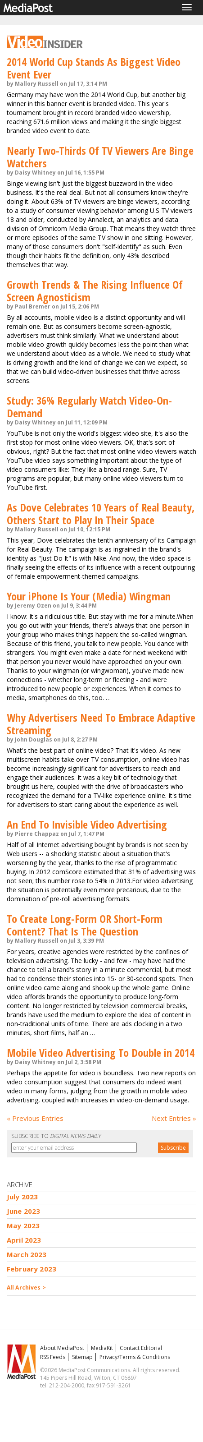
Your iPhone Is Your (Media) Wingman (89, 596)
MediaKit (102, 1348)
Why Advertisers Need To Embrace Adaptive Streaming (101, 723)
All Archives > (26, 1287)
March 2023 (27, 1254)
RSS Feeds (52, 1357)
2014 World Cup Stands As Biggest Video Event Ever (93, 68)
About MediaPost (62, 1348)
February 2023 (31, 1268)
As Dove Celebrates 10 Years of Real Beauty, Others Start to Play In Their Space (100, 513)
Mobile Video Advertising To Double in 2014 (100, 1052)
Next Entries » (174, 1118)
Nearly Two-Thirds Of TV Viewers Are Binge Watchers (100, 156)
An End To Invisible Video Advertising (87, 824)
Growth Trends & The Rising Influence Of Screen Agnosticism (95, 290)
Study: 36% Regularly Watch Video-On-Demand (89, 406)
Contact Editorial (141, 1348)
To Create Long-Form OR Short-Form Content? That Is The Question (84, 925)
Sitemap (82, 1357)
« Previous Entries (35, 1118)
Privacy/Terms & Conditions (134, 1357)
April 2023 (24, 1239)
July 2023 (22, 1196)
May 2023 (23, 1225)
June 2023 (23, 1211)
